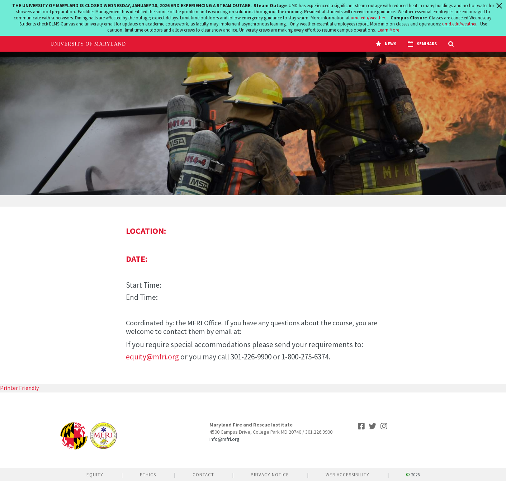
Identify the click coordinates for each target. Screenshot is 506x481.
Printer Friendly (19, 387)
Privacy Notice (270, 475)
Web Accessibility (347, 475)
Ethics (148, 475)
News (386, 44)
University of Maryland (88, 44)
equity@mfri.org (152, 357)
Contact (203, 475)
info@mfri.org (224, 439)
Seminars (422, 44)
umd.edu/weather (368, 18)
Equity (94, 475)
